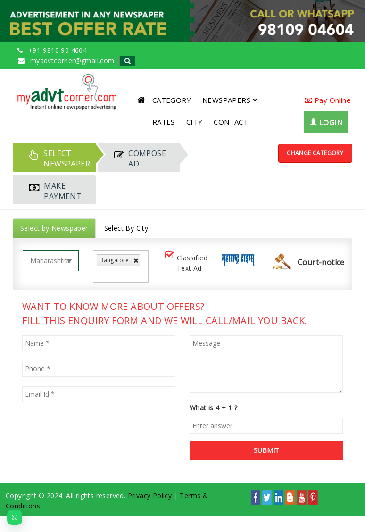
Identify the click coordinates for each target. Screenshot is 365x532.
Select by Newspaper (54, 228)
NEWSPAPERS (229, 100)
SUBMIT (266, 450)
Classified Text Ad (185, 263)
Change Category (315, 153)
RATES (163, 121)
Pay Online (328, 100)
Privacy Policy (150, 495)
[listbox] (102, 273)
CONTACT (231, 121)
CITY (194, 121)
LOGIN (326, 122)
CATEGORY (171, 100)
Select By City (126, 228)
